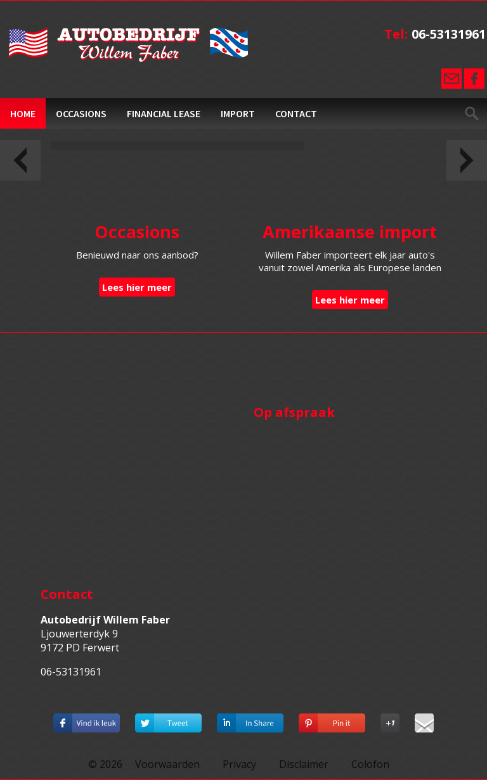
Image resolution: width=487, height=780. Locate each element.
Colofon (370, 764)
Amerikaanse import (350, 231)
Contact (296, 113)
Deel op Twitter (168, 720)
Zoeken (472, 113)
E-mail (451, 78)
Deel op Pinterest (332, 720)
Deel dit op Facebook (86, 720)
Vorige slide (20, 160)
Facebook (474, 78)
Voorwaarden (167, 764)
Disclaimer (303, 764)
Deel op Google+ (390, 720)
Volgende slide (466, 160)
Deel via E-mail (424, 720)
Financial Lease (163, 113)
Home (23, 113)
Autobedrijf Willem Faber (129, 44)
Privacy (239, 764)
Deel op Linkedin (250, 720)
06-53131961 (449, 33)
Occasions (81, 113)
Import (238, 113)
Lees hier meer (137, 287)
